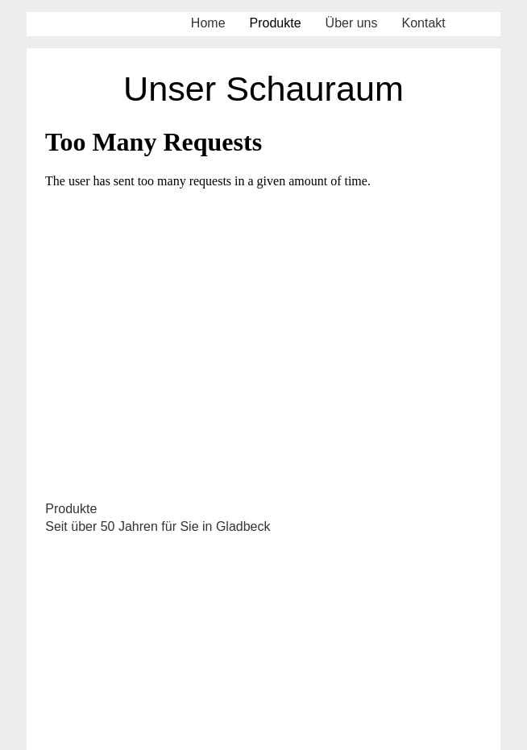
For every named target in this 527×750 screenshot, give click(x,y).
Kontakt (424, 23)
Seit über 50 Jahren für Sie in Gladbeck (157, 526)
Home (208, 23)
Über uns (352, 23)
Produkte (275, 23)
